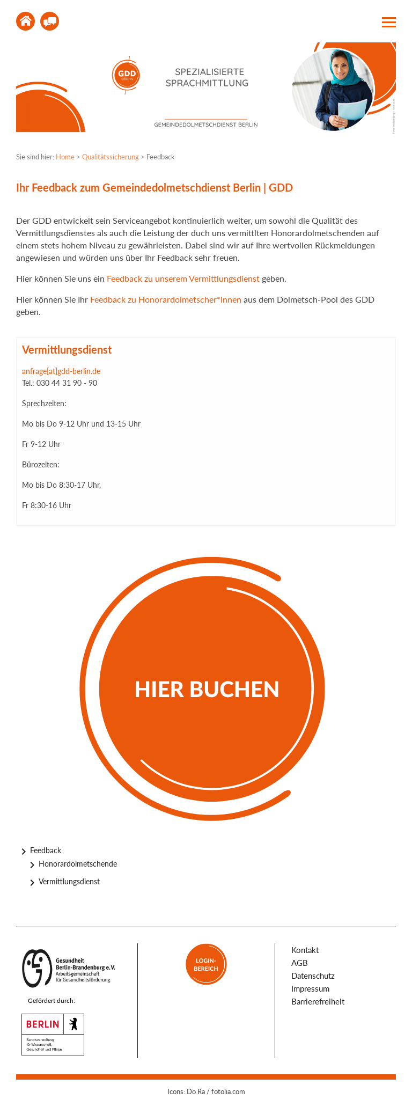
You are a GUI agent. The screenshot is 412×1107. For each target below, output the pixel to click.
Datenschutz (313, 975)
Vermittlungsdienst (69, 881)
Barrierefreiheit (317, 1001)
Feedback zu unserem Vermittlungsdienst (183, 278)
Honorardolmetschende (78, 863)
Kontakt (49, 21)
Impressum (310, 988)
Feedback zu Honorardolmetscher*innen (164, 299)
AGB (299, 962)
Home (25, 21)
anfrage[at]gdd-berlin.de (61, 371)
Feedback (45, 850)
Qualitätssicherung (110, 156)
